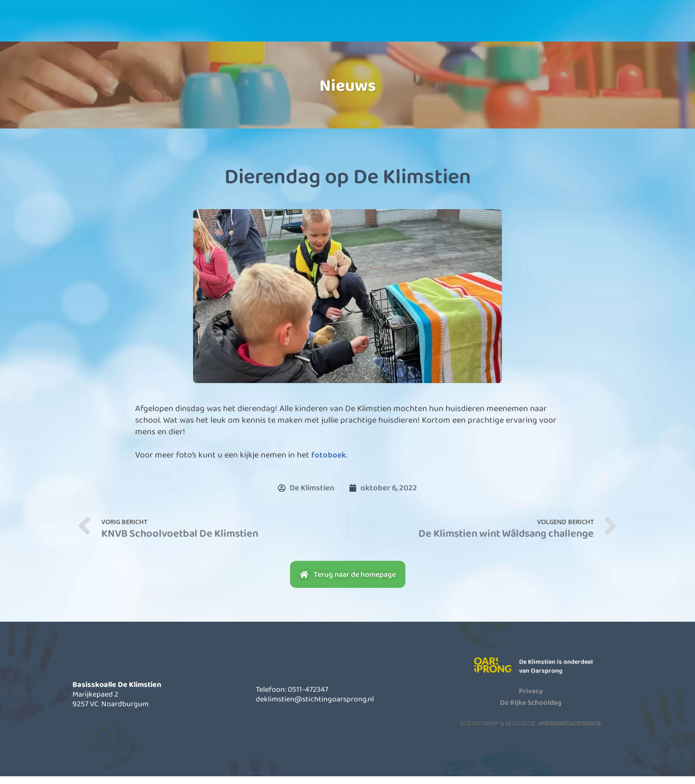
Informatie (341, 28)
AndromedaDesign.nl (570, 730)
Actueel (421, 28)
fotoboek (329, 462)
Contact (501, 28)
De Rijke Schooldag (530, 709)
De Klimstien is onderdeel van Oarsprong (564, 673)
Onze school (262, 28)
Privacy (531, 698)
